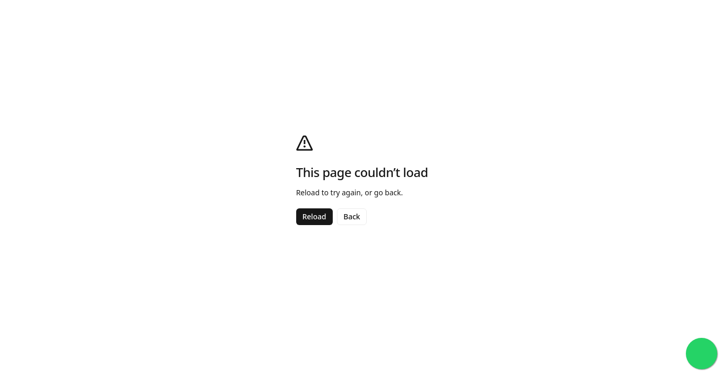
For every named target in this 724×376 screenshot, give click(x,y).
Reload (314, 216)
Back (352, 216)
